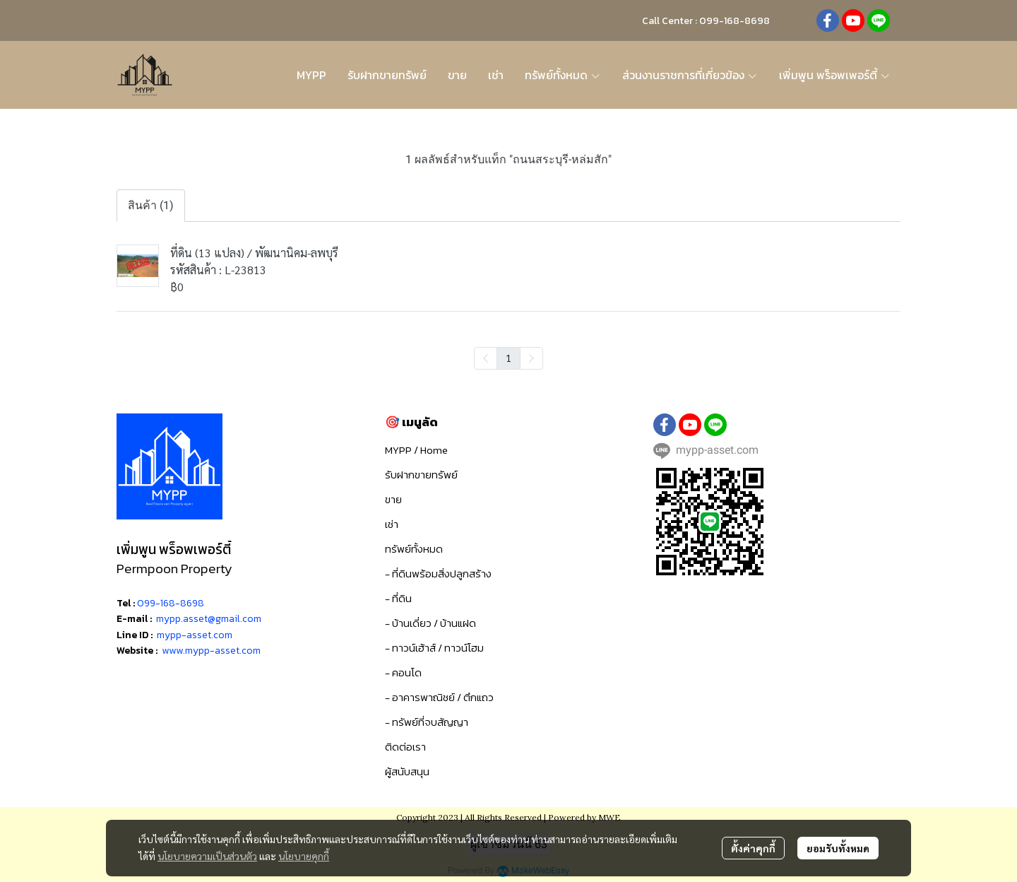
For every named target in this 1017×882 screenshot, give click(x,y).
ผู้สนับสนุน (407, 771)
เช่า (391, 524)
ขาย (393, 499)
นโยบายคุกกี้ (303, 855)
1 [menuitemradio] (508, 357)
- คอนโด (403, 672)
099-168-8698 (170, 603)
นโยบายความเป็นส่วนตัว (207, 855)
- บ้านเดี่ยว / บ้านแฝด (430, 623)
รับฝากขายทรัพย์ (421, 474)
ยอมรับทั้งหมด (838, 848)
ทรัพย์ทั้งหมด (414, 549)
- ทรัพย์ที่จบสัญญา (426, 722)
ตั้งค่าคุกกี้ (753, 848)
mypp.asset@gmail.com (208, 618)
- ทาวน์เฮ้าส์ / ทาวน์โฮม (434, 648)
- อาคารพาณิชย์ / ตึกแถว (439, 697)
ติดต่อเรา (405, 747)
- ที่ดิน (398, 598)
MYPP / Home (416, 450)
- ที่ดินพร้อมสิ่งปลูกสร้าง (438, 573)
